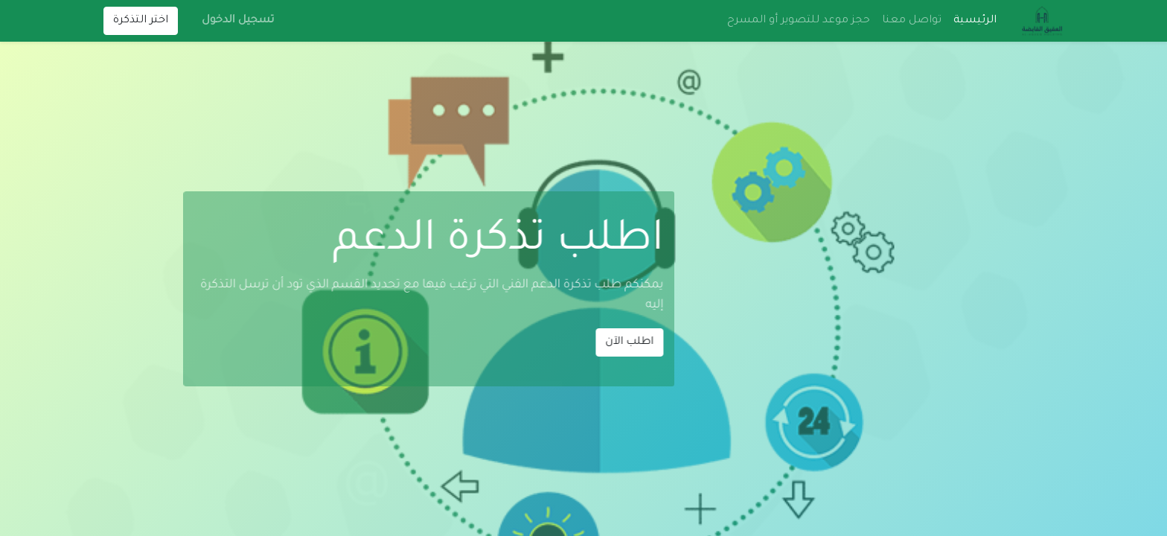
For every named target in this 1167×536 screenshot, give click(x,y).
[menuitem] (975, 21)
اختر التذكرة (140, 21)
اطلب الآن (547, 342)
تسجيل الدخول (238, 21)
